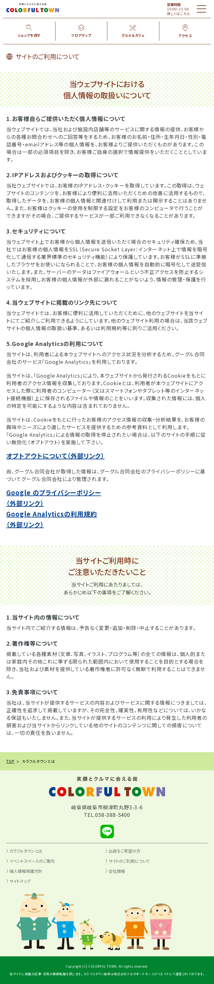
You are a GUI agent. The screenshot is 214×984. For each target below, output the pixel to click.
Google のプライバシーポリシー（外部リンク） (53, 498)
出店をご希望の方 (124, 851)
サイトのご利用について (129, 861)
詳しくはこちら (178, 13)
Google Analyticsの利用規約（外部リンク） (51, 519)
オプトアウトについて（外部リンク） (55, 455)
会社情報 (117, 871)
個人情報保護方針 (25, 871)
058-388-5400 (112, 814)
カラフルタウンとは (25, 851)
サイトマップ (19, 881)
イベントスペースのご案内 (32, 861)
